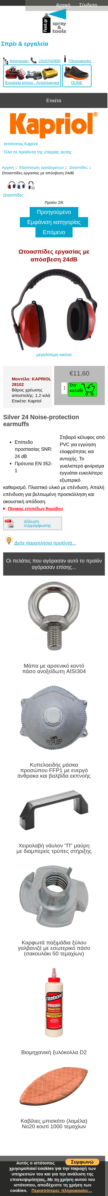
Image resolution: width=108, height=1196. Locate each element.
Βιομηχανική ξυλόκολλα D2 (54, 1052)
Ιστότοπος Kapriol (21, 143)
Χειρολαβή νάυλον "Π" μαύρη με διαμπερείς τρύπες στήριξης (53, 848)
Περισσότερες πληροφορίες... (61, 1190)
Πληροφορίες (80, 61)
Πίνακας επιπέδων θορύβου (35, 508)
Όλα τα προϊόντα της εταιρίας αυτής (38, 151)
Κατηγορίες (16, 61)
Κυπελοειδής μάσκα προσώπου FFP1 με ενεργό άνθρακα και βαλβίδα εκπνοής (53, 770)
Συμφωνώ (82, 1161)
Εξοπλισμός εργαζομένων (41, 167)
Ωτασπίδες (78, 167)
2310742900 (49, 61)
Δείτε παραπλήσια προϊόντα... (45, 542)
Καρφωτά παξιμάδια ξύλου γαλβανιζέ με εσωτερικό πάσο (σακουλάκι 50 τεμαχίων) (54, 948)
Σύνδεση (88, 5)
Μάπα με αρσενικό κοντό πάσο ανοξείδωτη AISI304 (54, 668)
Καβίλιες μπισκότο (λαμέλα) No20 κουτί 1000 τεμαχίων (54, 1123)
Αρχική (63, 5)
